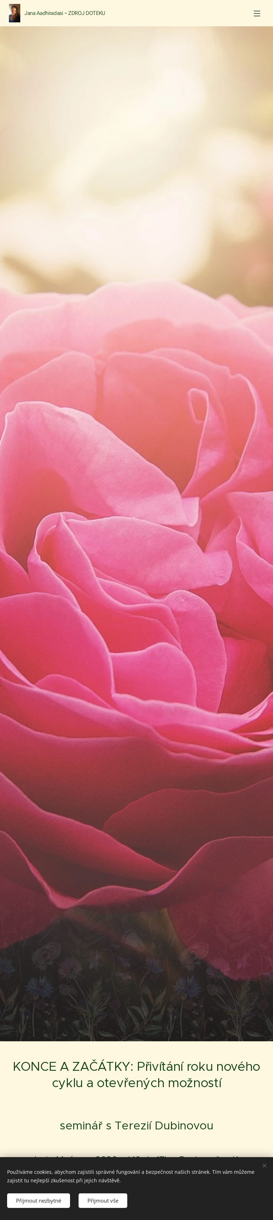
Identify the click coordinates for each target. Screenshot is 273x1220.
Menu (257, 13)
